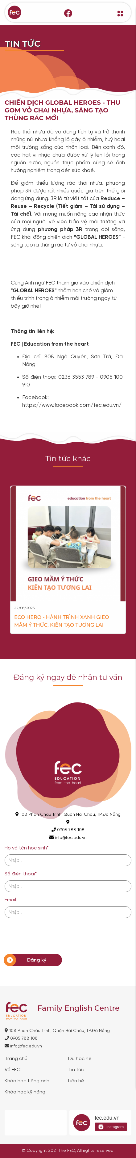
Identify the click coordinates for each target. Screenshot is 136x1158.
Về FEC (12, 1069)
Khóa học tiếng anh (27, 1081)
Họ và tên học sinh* (26, 848)
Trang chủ (16, 1058)
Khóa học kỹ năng (25, 1092)
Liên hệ (76, 1081)
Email (10, 900)
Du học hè (80, 1058)
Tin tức (76, 1069)
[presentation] (51, 934)
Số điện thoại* (21, 874)
